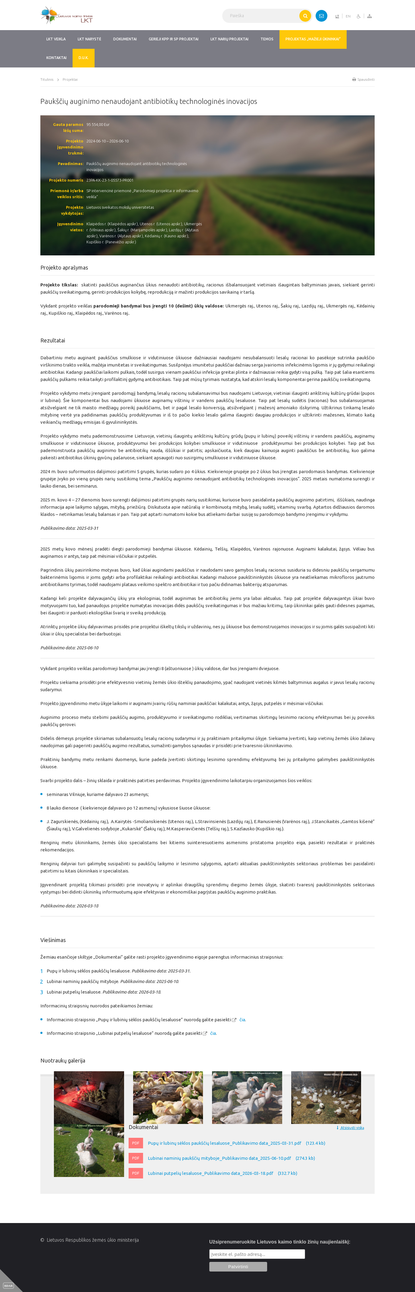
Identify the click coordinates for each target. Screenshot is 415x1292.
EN (348, 16)
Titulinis (46, 79)
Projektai (70, 79)
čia (242, 1019)
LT (337, 16)
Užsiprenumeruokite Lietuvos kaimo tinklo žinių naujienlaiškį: (280, 1241)
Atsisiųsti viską (350, 1128)
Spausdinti (363, 79)
